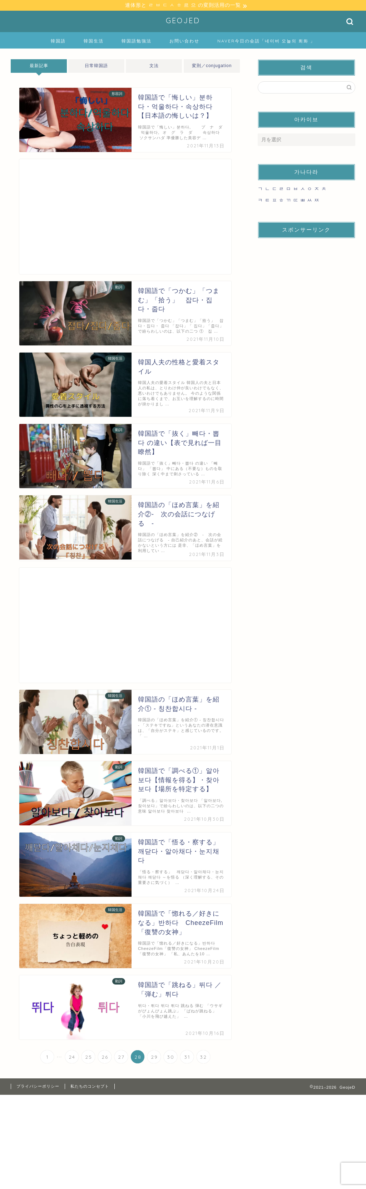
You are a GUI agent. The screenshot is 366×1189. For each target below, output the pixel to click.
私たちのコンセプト (89, 1087)
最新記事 (39, 66)
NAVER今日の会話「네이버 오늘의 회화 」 (266, 42)
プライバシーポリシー (37, 1087)
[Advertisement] (125, 217)
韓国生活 (94, 42)
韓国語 (58, 42)
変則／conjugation (212, 66)
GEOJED (183, 21)
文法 (154, 66)
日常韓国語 (96, 66)
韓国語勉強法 (137, 42)
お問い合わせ (184, 42)
